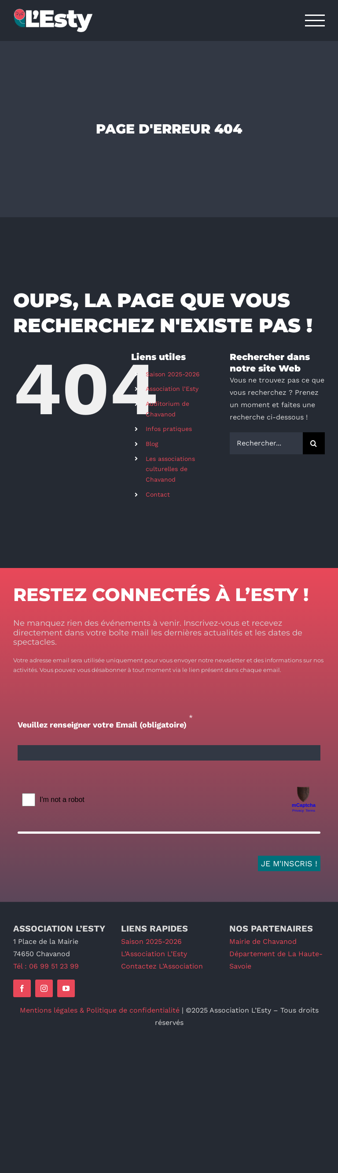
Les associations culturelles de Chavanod (170, 469)
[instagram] (44, 988)
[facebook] (22, 988)
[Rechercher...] (266, 443)
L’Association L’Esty (154, 954)
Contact (158, 494)
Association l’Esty (172, 388)
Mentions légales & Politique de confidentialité (100, 1010)
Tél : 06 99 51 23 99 (46, 966)
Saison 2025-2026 (173, 374)
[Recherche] (314, 443)
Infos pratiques (169, 428)
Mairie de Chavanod (263, 941)
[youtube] (66, 988)
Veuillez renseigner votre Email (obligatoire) (102, 724)
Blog (152, 443)
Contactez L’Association (162, 966)
